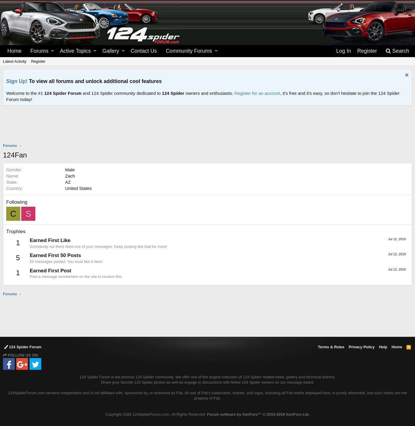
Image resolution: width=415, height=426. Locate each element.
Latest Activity (14, 61)
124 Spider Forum (22, 347)
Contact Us (144, 51)
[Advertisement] (207, 128)
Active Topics (75, 51)
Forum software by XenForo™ (258, 414)
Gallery (110, 51)
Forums (39, 51)
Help (383, 347)
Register (38, 61)
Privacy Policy (362, 347)
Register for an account (257, 93)
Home (14, 51)
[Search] (397, 51)
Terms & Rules (331, 347)
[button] (52, 51)
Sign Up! (16, 81)
